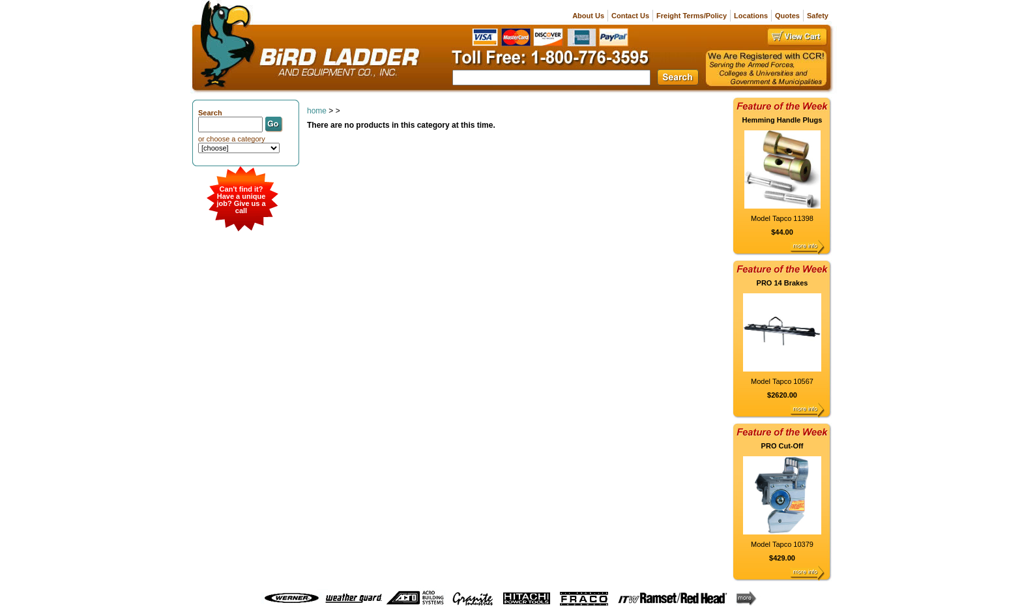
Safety (817, 16)
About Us (588, 16)
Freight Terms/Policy (691, 16)
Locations (751, 16)
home (317, 110)
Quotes (787, 16)
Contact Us (630, 16)
